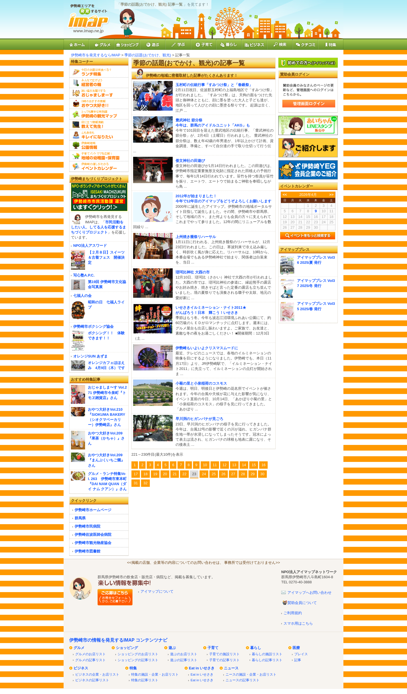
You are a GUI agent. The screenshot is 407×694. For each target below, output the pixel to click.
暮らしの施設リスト (267, 654)
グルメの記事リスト (90, 660)
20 (165, 474)
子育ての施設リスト (224, 654)
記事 (297, 660)
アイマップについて (157, 591)
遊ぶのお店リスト (183, 654)
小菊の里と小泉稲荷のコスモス (201, 383)
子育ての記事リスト (224, 660)
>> (331, 194)
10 (205, 465)
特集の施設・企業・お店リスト (155, 674)
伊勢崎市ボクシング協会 (93, 326)
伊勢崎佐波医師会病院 (93, 534)
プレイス (301, 654)
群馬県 (80, 518)
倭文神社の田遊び (190, 160)
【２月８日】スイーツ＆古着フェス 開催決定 (106, 257)
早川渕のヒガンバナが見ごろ (199, 419)
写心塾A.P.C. (84, 275)
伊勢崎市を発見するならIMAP (95, 55)
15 (254, 465)
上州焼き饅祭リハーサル (196, 237)
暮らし (255, 648)
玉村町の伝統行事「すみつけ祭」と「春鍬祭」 (214, 85)
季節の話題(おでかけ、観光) (147, 55)
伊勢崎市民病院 (87, 526)
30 (262, 474)
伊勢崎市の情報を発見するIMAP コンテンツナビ (118, 640)
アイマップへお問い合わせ (309, 592)
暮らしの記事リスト (267, 660)
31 (136, 483)
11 (215, 465)
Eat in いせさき (202, 668)
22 (184, 474)
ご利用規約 (292, 613)
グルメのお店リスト (90, 654)
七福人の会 (82, 296)
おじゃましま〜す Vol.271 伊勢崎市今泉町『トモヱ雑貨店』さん (107, 392)
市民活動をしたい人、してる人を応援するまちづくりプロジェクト (98, 227)
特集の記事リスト (144, 680)
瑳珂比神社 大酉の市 (193, 272)
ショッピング (127, 648)
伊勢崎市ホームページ (93, 510)
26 (223, 474)
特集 (133, 668)
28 (243, 474)
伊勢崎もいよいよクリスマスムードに (207, 348)
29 (253, 474)
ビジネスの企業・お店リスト (97, 674)
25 (214, 474)
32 (145, 483)
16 (263, 465)
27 (233, 474)
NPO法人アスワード (90, 245)
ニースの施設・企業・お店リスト (251, 674)
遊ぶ (172, 648)
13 (234, 465)
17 (136, 474)
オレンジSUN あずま (90, 356)
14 (244, 465)
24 (204, 474)
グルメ (79, 648)
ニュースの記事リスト (242, 680)
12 (224, 465)
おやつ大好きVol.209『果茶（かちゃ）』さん (106, 438)
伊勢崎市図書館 (87, 551)
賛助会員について (302, 603)
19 (155, 474)
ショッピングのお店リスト (138, 654)
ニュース (231, 668)
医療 (296, 648)
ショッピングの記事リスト (138, 660)
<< (285, 194)
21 (175, 474)
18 (145, 474)
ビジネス (80, 668)
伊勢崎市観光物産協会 (93, 543)
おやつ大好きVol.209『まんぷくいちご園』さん (106, 460)
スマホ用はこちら (298, 623)
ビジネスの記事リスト (92, 680)
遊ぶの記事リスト (183, 660)
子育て (212, 648)
